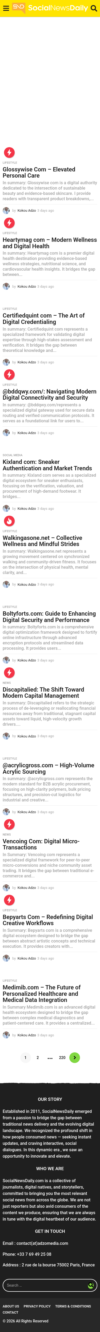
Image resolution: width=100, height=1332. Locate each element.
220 (62, 1058)
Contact (10, 1312)
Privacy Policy (37, 1306)
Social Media (12, 455)
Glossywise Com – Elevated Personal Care (39, 172)
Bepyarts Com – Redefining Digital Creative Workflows (48, 920)
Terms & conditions (73, 1306)
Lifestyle (10, 163)
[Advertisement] (50, 87)
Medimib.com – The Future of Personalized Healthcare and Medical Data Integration (42, 993)
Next (74, 1057)
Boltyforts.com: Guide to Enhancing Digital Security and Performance (49, 616)
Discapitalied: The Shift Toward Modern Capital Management (43, 692)
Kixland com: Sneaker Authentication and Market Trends (47, 465)
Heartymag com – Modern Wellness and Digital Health (50, 243)
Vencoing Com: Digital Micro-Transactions (41, 844)
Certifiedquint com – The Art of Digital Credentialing (44, 318)
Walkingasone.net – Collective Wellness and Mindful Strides (42, 541)
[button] (6, 8)
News (7, 683)
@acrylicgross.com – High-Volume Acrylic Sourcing (48, 768)
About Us (11, 1306)
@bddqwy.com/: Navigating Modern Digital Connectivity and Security (50, 394)
